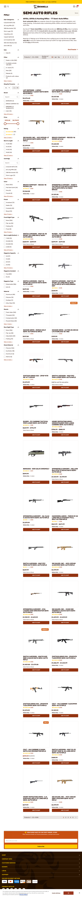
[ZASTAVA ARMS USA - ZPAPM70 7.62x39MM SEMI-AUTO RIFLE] (36, 688)
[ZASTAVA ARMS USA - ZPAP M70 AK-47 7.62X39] (36, 360)
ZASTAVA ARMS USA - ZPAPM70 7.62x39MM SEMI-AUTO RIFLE (35, 704)
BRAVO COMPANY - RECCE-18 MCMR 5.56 (34, 185)
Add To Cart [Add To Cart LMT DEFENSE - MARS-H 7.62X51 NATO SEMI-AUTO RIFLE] (65, 103)
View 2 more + (8, 137)
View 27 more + (8, 155)
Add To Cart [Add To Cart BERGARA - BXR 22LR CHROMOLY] (36, 482)
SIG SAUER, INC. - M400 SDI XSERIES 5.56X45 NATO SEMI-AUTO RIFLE (64, 610)
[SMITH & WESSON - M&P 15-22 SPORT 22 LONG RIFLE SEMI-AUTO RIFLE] (36, 218)
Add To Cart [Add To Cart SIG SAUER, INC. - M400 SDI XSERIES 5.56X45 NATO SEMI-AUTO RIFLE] (65, 622)
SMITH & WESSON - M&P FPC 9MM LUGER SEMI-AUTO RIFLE (64, 376)
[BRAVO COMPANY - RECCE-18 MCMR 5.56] (36, 169)
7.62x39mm (60, 31)
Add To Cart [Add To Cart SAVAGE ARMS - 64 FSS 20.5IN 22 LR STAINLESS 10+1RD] (65, 342)
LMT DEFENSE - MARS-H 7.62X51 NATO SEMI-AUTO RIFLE (65, 91)
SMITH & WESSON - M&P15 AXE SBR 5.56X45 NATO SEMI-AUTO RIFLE (35, 658)
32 (52, 57)
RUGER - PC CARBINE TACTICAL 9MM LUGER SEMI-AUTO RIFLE (35, 422)
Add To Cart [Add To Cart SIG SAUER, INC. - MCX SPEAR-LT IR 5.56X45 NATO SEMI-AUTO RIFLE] (36, 151)
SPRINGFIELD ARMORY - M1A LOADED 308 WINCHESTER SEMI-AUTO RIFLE (36, 610)
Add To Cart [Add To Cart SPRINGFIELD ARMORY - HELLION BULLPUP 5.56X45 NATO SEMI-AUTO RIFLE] (65, 482)
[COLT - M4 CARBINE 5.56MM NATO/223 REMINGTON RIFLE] (36, 734)
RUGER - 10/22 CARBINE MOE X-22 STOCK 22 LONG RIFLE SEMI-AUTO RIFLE (64, 235)
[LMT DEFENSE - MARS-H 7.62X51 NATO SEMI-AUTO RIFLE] (65, 75)
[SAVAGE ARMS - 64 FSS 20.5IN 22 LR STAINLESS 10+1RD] (65, 315)
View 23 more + (8, 114)
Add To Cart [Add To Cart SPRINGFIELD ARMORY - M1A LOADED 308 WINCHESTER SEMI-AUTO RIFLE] (36, 622)
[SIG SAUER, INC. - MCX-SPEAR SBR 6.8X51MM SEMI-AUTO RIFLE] (65, 781)
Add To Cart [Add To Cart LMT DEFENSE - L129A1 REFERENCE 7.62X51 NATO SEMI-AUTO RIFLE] (36, 103)
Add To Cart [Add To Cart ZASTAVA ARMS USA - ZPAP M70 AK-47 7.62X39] (36, 387)
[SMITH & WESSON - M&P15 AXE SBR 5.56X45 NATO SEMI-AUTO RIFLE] (36, 641)
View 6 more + (8, 306)
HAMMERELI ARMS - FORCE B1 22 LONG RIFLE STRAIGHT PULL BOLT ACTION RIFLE (65, 517)
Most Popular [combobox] (72, 49)
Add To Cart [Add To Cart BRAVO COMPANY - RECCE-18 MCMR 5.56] (36, 200)
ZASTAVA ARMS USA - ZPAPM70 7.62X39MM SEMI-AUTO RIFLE (64, 657)
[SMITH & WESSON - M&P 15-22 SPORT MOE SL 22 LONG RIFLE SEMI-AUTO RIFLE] (65, 734)
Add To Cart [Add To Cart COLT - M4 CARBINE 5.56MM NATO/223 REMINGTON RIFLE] (36, 763)
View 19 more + (8, 178)
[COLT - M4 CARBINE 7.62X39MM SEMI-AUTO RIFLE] (65, 688)
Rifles (29, 42)
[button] (5, 6)
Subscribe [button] (41, 846)
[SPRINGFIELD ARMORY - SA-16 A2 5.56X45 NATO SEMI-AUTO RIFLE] (36, 501)
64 (55, 57)
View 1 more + (8, 81)
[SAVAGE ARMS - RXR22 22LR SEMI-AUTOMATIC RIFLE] (36, 315)
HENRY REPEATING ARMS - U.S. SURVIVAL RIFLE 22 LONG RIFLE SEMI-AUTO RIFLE (35, 798)
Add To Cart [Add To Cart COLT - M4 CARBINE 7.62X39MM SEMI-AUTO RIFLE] (65, 715)
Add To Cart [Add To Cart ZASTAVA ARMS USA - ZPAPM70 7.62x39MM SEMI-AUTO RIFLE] (36, 715)
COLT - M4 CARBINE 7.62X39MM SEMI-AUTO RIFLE (64, 704)
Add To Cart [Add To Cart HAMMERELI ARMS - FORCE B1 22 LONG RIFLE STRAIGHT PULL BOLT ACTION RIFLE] (65, 529)
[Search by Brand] (11, 97)
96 (59, 57)
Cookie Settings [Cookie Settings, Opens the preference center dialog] (56, 893)
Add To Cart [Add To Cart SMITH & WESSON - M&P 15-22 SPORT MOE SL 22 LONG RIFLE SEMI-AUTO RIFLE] (65, 763)
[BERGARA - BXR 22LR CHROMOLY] (36, 453)
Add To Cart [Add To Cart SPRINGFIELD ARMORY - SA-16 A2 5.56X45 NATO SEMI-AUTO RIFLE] (36, 529)
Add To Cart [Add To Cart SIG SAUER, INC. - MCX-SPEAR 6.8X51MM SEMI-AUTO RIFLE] (65, 575)
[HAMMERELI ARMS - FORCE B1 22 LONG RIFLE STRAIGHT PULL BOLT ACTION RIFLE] (65, 501)
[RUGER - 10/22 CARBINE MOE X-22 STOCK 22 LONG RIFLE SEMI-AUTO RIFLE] (65, 218)
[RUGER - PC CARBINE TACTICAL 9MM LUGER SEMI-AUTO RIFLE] (36, 406)
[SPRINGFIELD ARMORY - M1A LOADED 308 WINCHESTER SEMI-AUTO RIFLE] (36, 594)
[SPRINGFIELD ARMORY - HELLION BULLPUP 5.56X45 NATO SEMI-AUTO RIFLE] (65, 453)
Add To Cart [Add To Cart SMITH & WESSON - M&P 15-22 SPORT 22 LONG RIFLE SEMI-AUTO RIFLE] (36, 247)
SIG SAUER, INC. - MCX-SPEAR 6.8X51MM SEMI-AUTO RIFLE (64, 564)
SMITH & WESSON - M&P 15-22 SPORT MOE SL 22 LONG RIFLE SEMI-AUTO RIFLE (64, 751)
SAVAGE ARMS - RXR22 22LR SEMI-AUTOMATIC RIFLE (34, 330)
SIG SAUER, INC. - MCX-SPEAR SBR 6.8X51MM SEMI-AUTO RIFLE (64, 798)
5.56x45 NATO (43, 31)
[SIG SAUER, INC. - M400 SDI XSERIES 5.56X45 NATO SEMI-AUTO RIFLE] (65, 594)
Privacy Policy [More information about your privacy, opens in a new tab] (23, 894)
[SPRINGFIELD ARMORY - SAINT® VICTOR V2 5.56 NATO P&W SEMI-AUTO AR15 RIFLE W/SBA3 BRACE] (65, 169)
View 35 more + (8, 196)
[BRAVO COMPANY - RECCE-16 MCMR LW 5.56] (65, 122)
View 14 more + (8, 268)
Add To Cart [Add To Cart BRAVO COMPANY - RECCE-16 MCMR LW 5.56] (65, 151)
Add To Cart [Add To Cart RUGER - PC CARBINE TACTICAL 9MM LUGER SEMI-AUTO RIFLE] (36, 435)
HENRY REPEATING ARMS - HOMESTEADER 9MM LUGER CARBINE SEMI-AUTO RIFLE (63, 423)
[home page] (41, 7)
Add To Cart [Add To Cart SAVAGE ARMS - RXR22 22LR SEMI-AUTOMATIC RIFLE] (36, 342)
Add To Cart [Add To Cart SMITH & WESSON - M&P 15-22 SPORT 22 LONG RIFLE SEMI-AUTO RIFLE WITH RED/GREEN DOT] (65, 296)
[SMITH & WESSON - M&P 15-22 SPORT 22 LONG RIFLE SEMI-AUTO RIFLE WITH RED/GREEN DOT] (65, 266)
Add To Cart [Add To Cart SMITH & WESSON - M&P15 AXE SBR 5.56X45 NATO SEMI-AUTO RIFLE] (36, 670)
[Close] (79, 893)
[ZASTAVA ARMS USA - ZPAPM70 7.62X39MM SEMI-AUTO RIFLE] (65, 641)
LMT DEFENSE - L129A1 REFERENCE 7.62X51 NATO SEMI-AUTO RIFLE (36, 91)
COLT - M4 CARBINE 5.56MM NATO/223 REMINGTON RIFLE (34, 750)
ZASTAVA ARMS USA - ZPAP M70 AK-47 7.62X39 (35, 376)
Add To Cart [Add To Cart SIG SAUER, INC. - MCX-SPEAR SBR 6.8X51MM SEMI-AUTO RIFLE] (65, 810)
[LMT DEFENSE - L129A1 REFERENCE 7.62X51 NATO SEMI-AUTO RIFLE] (36, 75)
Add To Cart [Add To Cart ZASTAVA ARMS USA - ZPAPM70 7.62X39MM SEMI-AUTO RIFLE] (65, 670)
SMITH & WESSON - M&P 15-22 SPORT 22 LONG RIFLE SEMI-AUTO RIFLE (35, 235)
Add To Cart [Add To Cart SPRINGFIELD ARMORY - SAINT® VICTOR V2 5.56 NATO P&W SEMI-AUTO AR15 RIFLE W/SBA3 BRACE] (65, 200)
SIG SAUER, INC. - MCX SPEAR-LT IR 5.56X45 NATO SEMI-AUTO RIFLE (36, 139)
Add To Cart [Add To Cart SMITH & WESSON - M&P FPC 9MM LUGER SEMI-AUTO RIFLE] (65, 387)
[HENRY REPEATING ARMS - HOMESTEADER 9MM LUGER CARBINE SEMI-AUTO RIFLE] (65, 406)
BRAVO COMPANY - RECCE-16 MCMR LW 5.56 (63, 138)
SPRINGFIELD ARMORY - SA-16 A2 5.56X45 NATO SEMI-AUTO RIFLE (36, 516)
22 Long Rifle (52, 31)
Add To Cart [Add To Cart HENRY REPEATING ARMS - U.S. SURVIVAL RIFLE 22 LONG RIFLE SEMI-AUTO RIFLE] (36, 810)
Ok (68, 893)
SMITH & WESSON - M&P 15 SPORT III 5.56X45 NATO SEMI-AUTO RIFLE (35, 282)
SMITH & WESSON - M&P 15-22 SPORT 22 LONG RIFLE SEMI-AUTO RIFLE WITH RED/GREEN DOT (64, 283)
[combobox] (7, 87)
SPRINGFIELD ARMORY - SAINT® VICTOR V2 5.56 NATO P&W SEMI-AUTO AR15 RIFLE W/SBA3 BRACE (65, 187)
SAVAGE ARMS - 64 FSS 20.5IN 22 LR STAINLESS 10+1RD (65, 330)
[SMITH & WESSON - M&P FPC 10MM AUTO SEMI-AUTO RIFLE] (36, 548)
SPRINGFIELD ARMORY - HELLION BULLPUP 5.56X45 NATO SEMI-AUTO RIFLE (65, 470)
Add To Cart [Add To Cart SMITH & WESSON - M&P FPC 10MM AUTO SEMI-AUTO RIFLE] (36, 575)
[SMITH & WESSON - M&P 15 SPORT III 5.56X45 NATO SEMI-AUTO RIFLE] (36, 266)
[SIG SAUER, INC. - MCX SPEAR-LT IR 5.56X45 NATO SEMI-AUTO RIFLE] (36, 122)
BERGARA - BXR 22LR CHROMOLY (36, 469)
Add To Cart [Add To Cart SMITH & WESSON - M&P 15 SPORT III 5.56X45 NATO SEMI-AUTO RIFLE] (36, 296)
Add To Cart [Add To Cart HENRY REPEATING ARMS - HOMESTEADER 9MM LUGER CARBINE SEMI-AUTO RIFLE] (65, 435)
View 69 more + (8, 250)
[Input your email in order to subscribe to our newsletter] (41, 841)
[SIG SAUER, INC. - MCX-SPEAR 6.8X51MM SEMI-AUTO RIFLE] (65, 548)
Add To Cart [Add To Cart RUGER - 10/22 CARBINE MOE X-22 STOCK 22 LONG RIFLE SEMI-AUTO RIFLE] (65, 247)
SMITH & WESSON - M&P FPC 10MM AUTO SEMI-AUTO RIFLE (35, 564)
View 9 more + (8, 214)
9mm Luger (67, 31)
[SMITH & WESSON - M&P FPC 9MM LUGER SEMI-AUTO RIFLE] (65, 360)
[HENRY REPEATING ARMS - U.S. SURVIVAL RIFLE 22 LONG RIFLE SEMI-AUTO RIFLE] (36, 781)
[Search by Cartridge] (11, 163)
